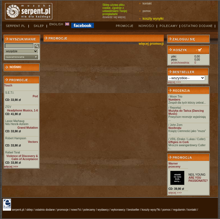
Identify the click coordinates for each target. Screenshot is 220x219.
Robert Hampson (15, 138)
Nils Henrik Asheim (17, 124)
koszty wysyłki (153, 19)
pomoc (147, 11)
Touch (8, 85)
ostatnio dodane (45, 209)
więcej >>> (174, 82)
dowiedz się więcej (114, 17)
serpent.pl (18, 209)
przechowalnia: (180, 62)
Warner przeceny (174, 165)
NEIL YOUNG (196, 174)
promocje (62, 209)
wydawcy (103, 209)
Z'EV (8, 106)
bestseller (133, 209)
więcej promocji (151, 44)
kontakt (147, 3)
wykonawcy (118, 209)
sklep (29, 209)
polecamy (89, 209)
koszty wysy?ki (151, 209)
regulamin (179, 209)
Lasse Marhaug (14, 121)
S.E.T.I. (9, 92)
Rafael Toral (12, 152)
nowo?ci (76, 209)
